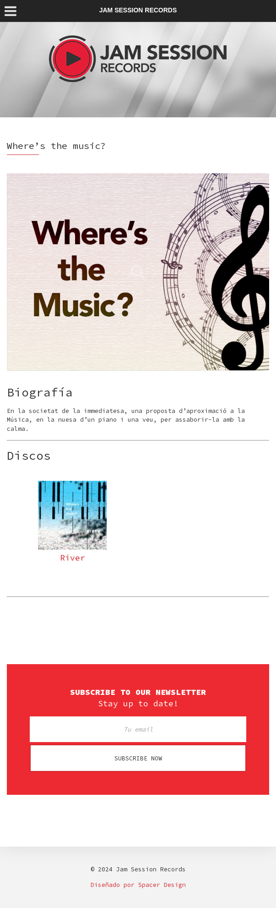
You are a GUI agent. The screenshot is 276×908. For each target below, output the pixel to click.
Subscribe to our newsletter (138, 692)
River (72, 557)
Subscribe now (138, 758)
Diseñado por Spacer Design (138, 885)
